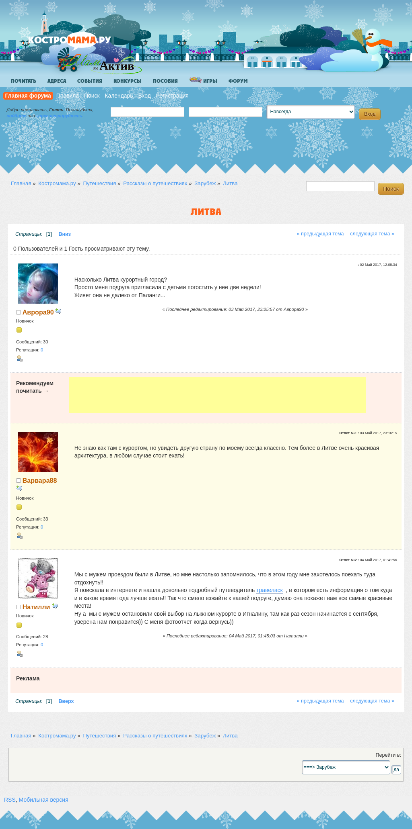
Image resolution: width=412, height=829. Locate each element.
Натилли (36, 607)
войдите (16, 115)
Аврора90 (38, 312)
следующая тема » (372, 234)
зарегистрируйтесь (59, 115)
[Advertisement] (217, 395)
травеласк (269, 590)
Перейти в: (388, 755)
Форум (238, 81)
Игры (203, 80)
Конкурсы (127, 81)
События (89, 81)
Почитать (23, 81)
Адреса (56, 81)
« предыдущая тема (320, 234)
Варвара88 (40, 480)
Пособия (165, 81)
